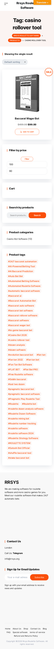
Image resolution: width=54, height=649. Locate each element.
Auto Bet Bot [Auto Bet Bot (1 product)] (16, 276)
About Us (17, 628)
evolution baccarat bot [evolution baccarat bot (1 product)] (21, 354)
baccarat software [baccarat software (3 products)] (19, 320)
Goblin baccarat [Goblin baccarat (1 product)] (18, 379)
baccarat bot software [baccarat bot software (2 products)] (21, 310)
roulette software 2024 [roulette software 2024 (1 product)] (22, 433)
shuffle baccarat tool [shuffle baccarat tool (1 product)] (20, 453)
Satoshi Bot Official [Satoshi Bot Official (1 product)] (20, 448)
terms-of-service (37, 632)
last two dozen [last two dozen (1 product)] (17, 384)
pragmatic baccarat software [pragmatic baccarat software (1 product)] (25, 394)
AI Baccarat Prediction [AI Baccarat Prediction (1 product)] (21, 271)
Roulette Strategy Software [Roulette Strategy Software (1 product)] (24, 438)
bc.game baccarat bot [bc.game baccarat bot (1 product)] (21, 330)
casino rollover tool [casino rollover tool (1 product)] (19, 340)
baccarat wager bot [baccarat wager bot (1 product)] (20, 325)
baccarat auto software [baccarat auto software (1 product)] (22, 305)
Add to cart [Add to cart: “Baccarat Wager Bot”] (28, 132)
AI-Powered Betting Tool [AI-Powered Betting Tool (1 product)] (22, 266)
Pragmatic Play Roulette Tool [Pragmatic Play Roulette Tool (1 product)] (25, 399)
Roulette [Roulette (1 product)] (14, 403)
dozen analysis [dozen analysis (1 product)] (17, 345)
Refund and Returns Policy (26, 636)
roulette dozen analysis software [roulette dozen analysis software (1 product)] (26, 408)
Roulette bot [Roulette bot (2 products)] (29, 403)
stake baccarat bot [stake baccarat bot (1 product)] (19, 457)
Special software (20, 632)
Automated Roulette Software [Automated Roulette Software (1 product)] (25, 286)
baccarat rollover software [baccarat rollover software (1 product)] (23, 315)
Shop (25, 628)
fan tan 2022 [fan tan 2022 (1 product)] (16, 359)
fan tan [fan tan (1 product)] (42, 354)
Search (37, 215)
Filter (27, 159)
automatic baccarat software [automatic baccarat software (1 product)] (25, 291)
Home (7, 628)
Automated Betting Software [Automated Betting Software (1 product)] (24, 281)
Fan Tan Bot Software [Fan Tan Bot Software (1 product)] (21, 364)
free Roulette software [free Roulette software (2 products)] (21, 374)
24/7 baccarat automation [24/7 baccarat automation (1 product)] (23, 261)
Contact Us (35, 628)
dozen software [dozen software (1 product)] (18, 349)
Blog (45, 628)
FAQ (8, 632)
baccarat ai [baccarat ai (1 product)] (15, 295)
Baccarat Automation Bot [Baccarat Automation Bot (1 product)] (23, 300)
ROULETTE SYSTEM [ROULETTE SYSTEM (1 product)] (20, 443)
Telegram (18, 553)
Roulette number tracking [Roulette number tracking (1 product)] (23, 423)
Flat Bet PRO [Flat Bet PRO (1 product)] (31, 369)
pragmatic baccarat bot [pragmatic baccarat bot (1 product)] (22, 389)
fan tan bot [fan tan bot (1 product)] (33, 359)
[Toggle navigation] (6, 4)
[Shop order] (15, 62)
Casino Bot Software (17, 239)
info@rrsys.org (12, 558)
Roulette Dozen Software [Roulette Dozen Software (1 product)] (23, 413)
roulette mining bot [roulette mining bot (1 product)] (19, 418)
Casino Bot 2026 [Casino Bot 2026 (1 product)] (18, 335)
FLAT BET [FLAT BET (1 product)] (15, 369)
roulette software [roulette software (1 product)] (19, 428)
